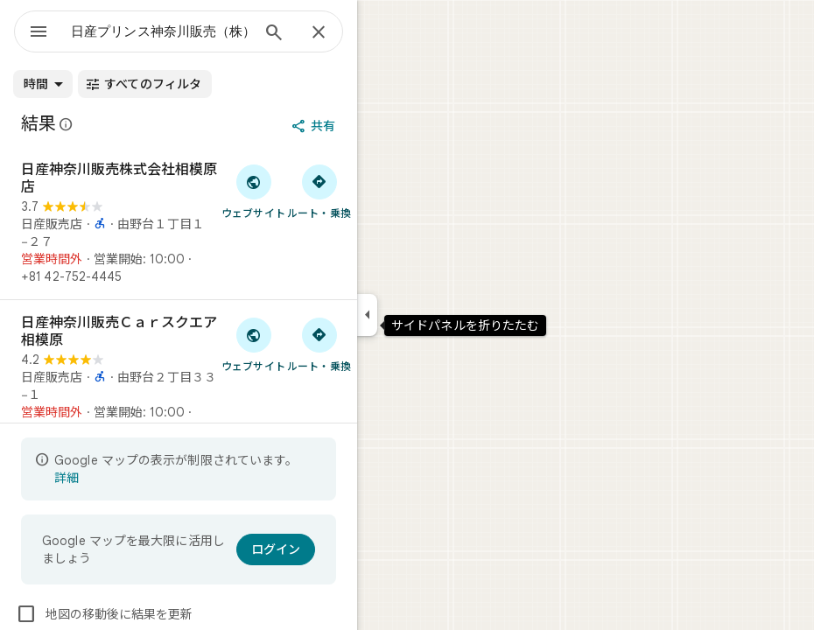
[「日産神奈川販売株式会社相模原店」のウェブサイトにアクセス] (253, 190)
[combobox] (160, 31)
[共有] (315, 126)
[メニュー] (38, 33)
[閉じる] (318, 33)
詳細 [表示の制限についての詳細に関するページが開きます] (66, 478)
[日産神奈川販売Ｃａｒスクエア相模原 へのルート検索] (319, 344)
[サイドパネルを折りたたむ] (367, 315)
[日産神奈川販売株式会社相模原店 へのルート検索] (319, 190)
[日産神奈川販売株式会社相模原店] (178, 223)
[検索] (274, 34)
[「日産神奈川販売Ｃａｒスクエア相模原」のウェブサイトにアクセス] (253, 344)
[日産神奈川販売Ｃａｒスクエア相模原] (178, 376)
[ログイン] (275, 549)
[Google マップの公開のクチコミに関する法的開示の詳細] (66, 124)
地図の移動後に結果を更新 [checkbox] (104, 614)
